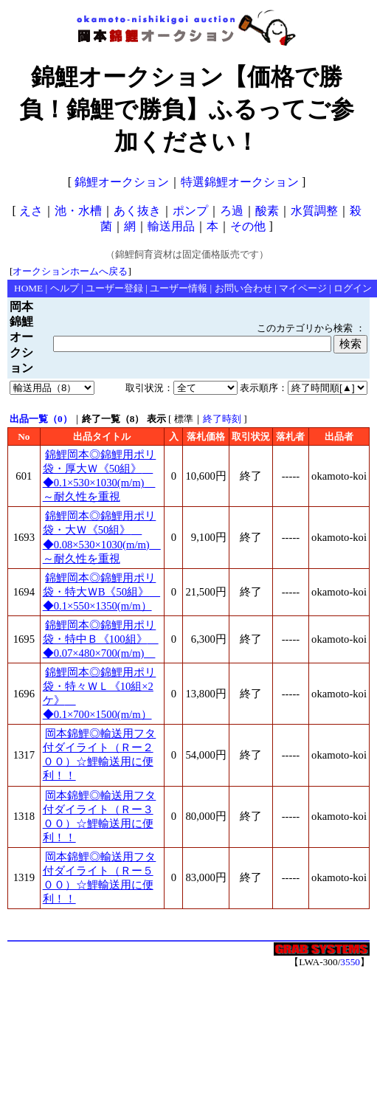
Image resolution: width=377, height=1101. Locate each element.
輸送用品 (171, 226)
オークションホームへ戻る (70, 271)
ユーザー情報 (178, 288)
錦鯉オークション (122, 182)
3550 (350, 961)
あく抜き (137, 210)
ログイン (352, 288)
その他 (248, 226)
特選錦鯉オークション (240, 182)
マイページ (303, 288)
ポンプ (190, 210)
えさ (31, 210)
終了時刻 (222, 418)
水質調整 (314, 210)
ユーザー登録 (114, 288)
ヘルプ (64, 288)
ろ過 (231, 210)
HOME (28, 288)
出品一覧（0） (41, 418)
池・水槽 (78, 210)
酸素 (267, 210)
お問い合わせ (243, 288)
